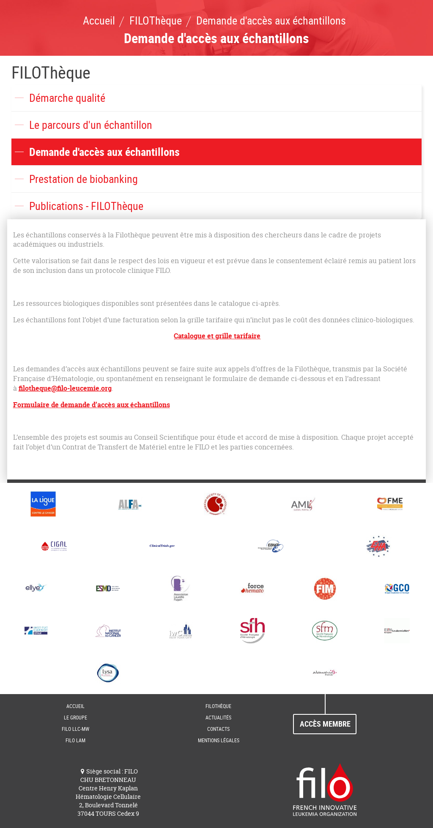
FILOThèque (50, 72)
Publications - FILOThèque (86, 206)
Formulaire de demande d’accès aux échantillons (91, 404)
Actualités (218, 717)
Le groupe (75, 717)
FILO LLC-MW (75, 728)
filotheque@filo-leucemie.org (65, 388)
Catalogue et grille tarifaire (217, 335)
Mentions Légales (218, 740)
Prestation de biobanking (83, 179)
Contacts (218, 728)
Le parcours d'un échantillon (90, 124)
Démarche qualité (67, 97)
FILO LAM (75, 740)
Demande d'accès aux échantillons (104, 151)
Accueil (75, 706)
